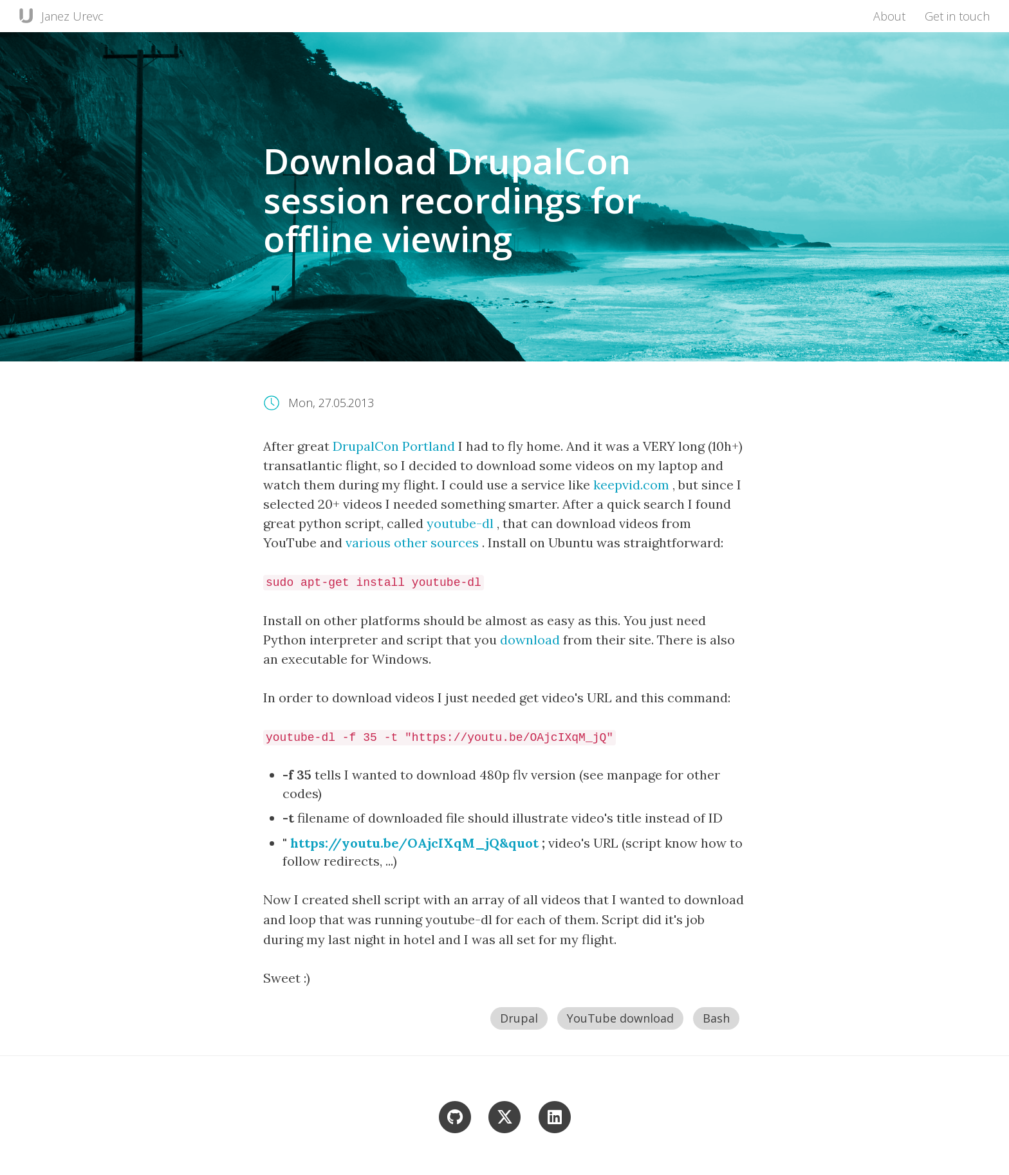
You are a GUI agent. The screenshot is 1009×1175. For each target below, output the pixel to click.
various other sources (414, 542)
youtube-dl (462, 523)
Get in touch (957, 16)
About (889, 16)
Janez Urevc (72, 16)
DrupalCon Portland (395, 446)
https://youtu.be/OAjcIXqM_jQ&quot (416, 843)
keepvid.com (632, 485)
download (531, 640)
